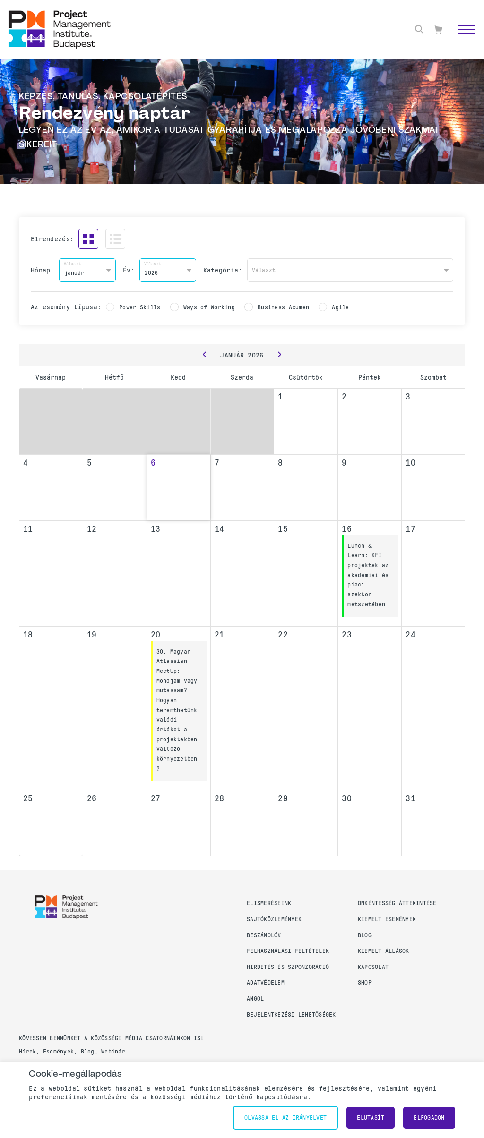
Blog (365, 935)
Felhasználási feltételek (288, 951)
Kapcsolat (373, 967)
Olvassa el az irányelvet (285, 1117)
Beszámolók (264, 935)
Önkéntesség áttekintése (397, 903)
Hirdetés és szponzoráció (288, 967)
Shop (365, 982)
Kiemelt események (387, 919)
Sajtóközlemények (274, 919)
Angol (255, 998)
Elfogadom (429, 1117)
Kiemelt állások (383, 951)
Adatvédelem (266, 982)
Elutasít (370, 1117)
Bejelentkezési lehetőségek (291, 1014)
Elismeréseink (269, 903)
